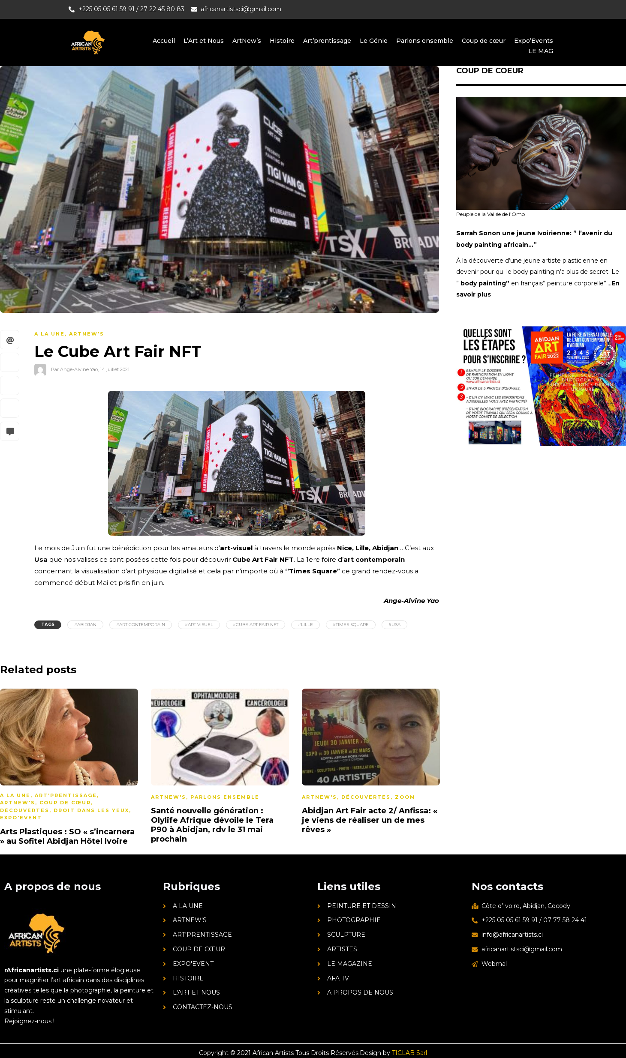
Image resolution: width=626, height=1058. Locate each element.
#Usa (394, 624)
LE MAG (540, 51)
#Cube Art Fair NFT (255, 624)
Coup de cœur (484, 41)
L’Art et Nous (204, 41)
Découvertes (24, 810)
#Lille (305, 624)
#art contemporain (140, 624)
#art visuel (199, 624)
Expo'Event (21, 818)
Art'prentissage (66, 795)
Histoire (282, 41)
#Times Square (351, 624)
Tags (47, 624)
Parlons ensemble (424, 41)
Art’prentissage (327, 41)
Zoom (405, 797)
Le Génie (374, 41)
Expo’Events (533, 41)
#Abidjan (85, 624)
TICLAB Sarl (409, 1053)
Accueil (164, 41)
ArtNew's (86, 334)
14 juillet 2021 (114, 369)
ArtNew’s (246, 41)
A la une (49, 334)
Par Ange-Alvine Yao (74, 369)
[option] (219, 767)
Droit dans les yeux (91, 810)
